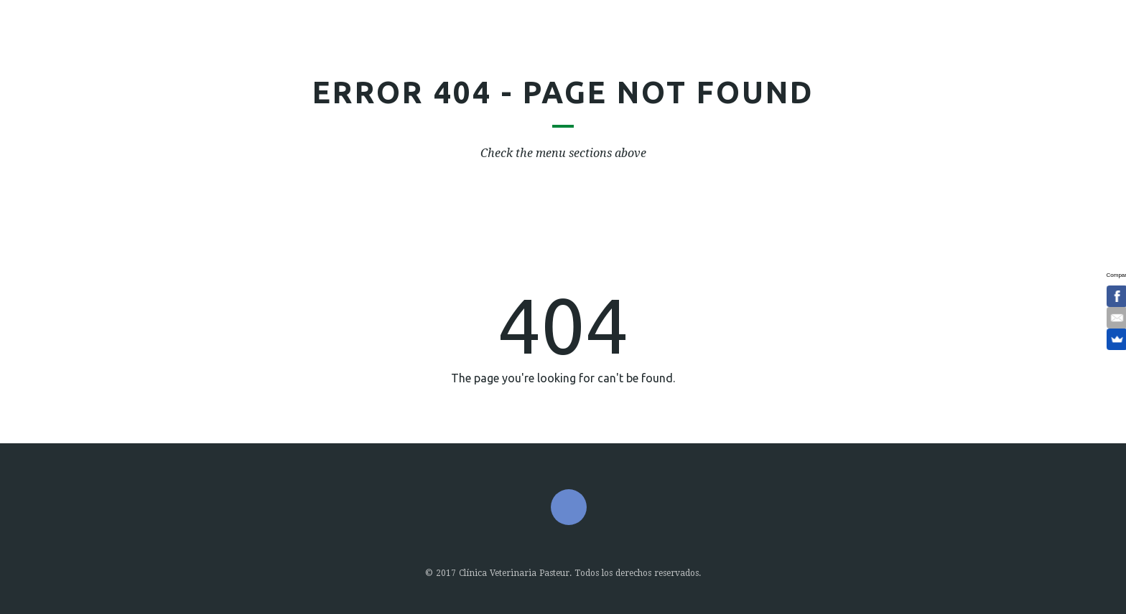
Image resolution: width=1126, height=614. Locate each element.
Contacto (791, 47)
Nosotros (368, 47)
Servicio (454, 47)
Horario (705, 47)
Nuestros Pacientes (581, 47)
